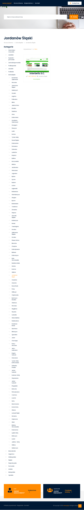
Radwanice (15, 191)
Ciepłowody (15, 295)
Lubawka (14, 315)
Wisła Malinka (15, 318)
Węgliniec (14, 309)
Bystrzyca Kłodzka (14, 299)
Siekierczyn (15, 448)
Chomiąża (15, 341)
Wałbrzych (15, 90)
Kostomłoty (15, 407)
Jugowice (14, 173)
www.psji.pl (6, 3)
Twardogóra (15, 226)
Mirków (14, 164)
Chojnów (14, 246)
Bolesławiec (15, 203)
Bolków (14, 158)
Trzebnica (14, 206)
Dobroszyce (15, 255)
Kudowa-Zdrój (16, 375)
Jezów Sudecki (14, 371)
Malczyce (14, 436)
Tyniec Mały (15, 137)
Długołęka (14, 386)
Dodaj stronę (32, 491)
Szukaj (74, 17)
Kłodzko (14, 108)
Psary (13, 289)
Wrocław (14, 82)
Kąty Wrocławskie (15, 259)
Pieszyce (14, 128)
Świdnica (14, 111)
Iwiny (13, 401)
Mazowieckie (12, 451)
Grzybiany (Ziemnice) (15, 121)
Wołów (14, 266)
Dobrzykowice (16, 249)
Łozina (13, 185)
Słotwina (14, 416)
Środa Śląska (15, 140)
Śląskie (10, 460)
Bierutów (14, 243)
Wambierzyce (16, 194)
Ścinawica (14, 146)
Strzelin (14, 93)
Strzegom (14, 125)
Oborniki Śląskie (14, 216)
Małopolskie (11, 472)
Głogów (14, 197)
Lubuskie (10, 69)
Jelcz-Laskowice (14, 349)
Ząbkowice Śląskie (15, 233)
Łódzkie (10, 469)
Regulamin (20, 505)
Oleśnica (14, 303)
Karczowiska (15, 161)
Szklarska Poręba (14, 366)
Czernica (14, 395)
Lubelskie (11, 55)
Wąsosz (14, 213)
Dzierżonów (15, 430)
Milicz (13, 102)
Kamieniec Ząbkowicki (15, 78)
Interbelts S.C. (37, 73)
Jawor (13, 338)
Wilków (14, 445)
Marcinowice (15, 404)
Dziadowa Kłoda (14, 324)
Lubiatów (14, 152)
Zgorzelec (14, 334)
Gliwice (14, 410)
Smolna (14, 229)
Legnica (14, 96)
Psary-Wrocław (14, 344)
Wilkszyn (14, 292)
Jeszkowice (15, 167)
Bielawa (14, 252)
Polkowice (14, 99)
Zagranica (11, 454)
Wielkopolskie (12, 457)
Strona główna (18, 3)
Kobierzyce (15, 220)
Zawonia (14, 283)
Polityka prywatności (10, 505)
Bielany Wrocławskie (15, 426)
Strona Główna (8, 42)
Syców (13, 179)
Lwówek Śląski (15, 413)
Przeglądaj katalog (68, 491)
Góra (13, 114)
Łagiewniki (14, 188)
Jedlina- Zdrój (16, 442)
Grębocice (15, 419)
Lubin (13, 131)
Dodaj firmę (74, 3)
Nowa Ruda (15, 286)
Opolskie (10, 475)
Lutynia (14, 398)
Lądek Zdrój (15, 433)
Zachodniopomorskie (14, 62)
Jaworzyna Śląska (15, 86)
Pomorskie (11, 466)
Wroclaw (14, 306)
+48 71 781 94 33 (32, 76)
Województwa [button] (29, 3)
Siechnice (14, 328)
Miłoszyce (14, 331)
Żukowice (14, 149)
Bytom (14, 200)
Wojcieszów (15, 378)
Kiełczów (14, 389)
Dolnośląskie (19, 42)
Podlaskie (11, 72)
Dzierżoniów (15, 143)
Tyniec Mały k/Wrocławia (15, 361)
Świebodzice (15, 321)
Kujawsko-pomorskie (11, 58)
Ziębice (14, 272)
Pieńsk (13, 223)
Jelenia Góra (15, 105)
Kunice (14, 134)
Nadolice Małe (16, 263)
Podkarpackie (12, 65)
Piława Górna (15, 240)
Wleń (13, 422)
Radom (14, 182)
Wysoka (14, 312)
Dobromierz (15, 117)
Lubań (13, 439)
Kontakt (37, 3)
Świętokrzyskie (12, 463)
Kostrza (14, 269)
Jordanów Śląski (14, 276)
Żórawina (14, 209)
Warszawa (15, 170)
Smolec (14, 237)
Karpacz (14, 155)
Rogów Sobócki (14, 354)
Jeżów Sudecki (14, 382)
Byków (13, 176)
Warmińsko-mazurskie (12, 51)
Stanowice (15, 358)
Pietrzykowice (15, 392)
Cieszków (14, 280)
